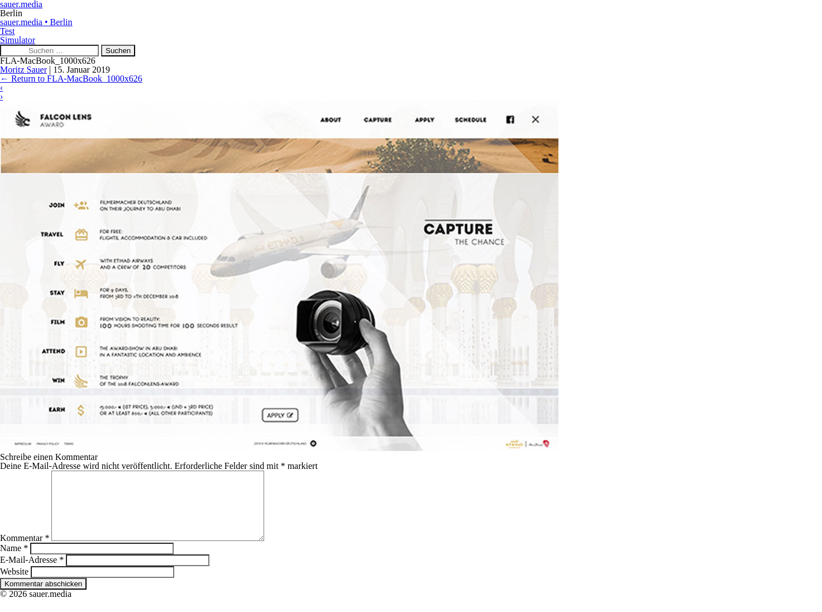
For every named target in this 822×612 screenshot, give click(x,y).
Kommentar (24, 551)
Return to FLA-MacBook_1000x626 (71, 78)
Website (14, 585)
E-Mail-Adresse (32, 573)
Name (14, 561)
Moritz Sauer (23, 69)
